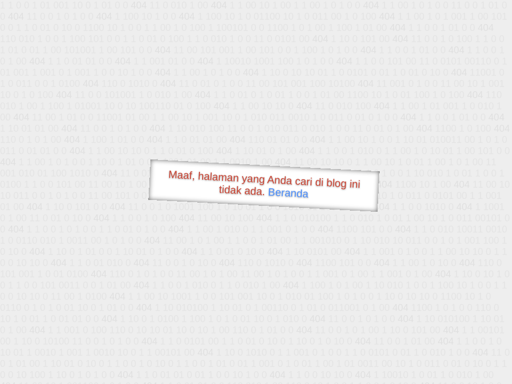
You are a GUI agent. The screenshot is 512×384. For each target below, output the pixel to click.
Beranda (288, 192)
